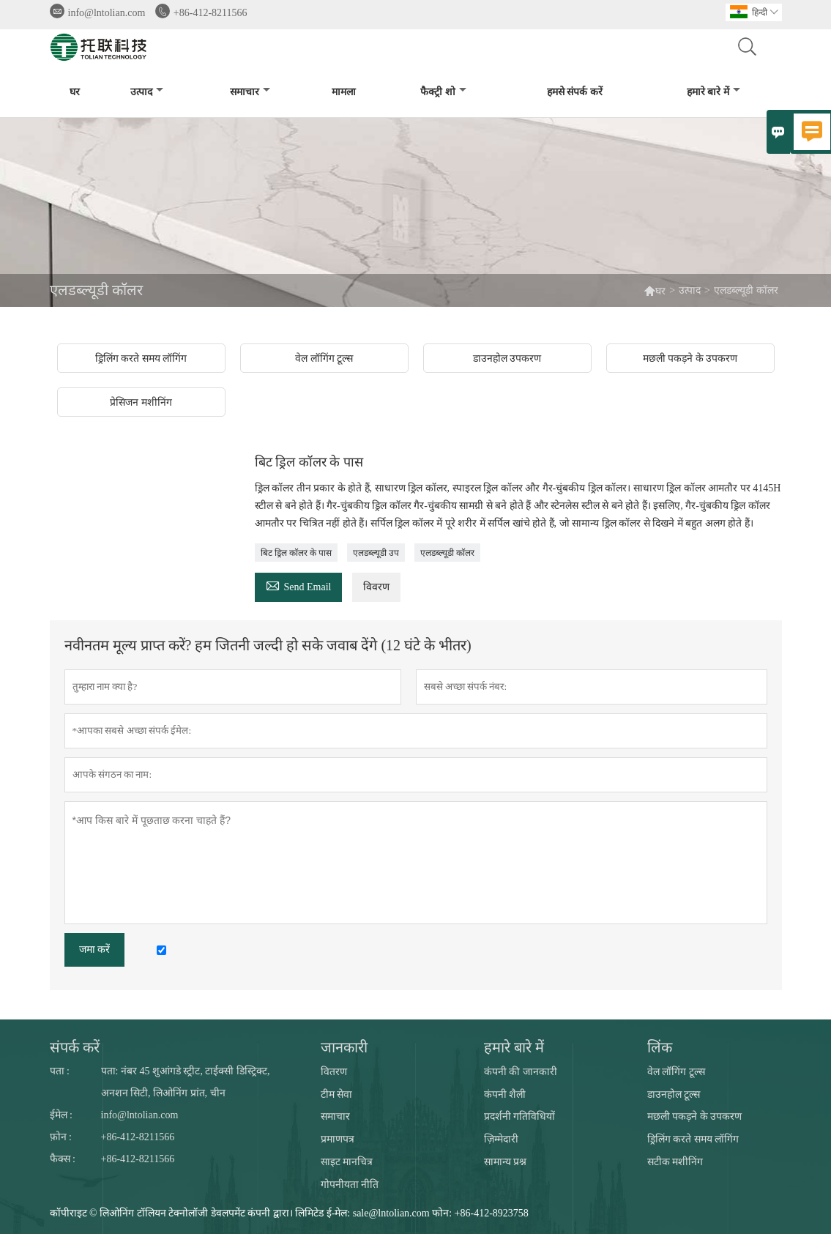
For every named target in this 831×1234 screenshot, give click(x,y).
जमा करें (95, 949)
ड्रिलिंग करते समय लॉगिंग (693, 1139)
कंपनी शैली (505, 1094)
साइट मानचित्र (347, 1161)
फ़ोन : (61, 1136)
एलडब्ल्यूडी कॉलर (447, 553)
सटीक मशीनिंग (675, 1161)
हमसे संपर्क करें (575, 91)
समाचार (250, 91)
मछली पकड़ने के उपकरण (694, 1116)
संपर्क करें (75, 1047)
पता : (60, 1071)
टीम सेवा (337, 1094)
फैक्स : (62, 1158)
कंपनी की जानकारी (520, 1071)
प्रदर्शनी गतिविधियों (520, 1116)
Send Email (299, 584)
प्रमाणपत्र (337, 1139)
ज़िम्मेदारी (501, 1139)
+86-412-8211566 (210, 12)
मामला (344, 91)
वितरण (334, 1071)
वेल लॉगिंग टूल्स (676, 1071)
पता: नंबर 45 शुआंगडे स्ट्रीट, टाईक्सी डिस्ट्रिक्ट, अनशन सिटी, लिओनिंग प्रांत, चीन (185, 1082)
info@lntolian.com (107, 12)
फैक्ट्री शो (443, 91)
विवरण (376, 586)
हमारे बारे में (713, 91)
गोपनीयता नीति (350, 1184)
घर (75, 91)
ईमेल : (61, 1115)
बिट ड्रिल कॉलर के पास (296, 553)
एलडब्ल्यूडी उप (376, 553)
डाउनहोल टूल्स (674, 1094)
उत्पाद (146, 91)
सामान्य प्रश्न (505, 1161)
